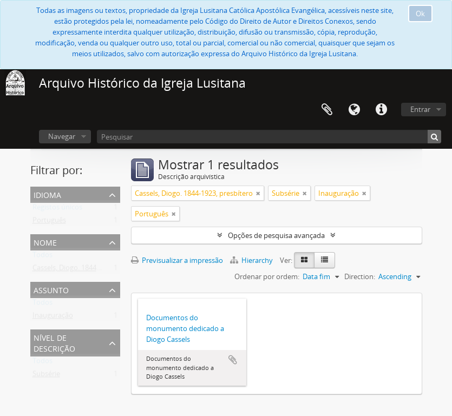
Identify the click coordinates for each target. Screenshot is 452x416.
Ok (420, 13)
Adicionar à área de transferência (232, 359)
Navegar (61, 136)
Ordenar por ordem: (266, 276)
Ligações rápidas (381, 109)
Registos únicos (57, 209)
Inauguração (52, 317)
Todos (42, 257)
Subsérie (46, 376)
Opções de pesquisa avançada (276, 235)
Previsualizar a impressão (177, 260)
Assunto (51, 289)
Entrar (420, 109)
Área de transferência (326, 109)
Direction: (359, 276)
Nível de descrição (54, 342)
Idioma (354, 109)
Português (49, 222)
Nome (45, 241)
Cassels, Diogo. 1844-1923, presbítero (91, 270)
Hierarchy (252, 260)
